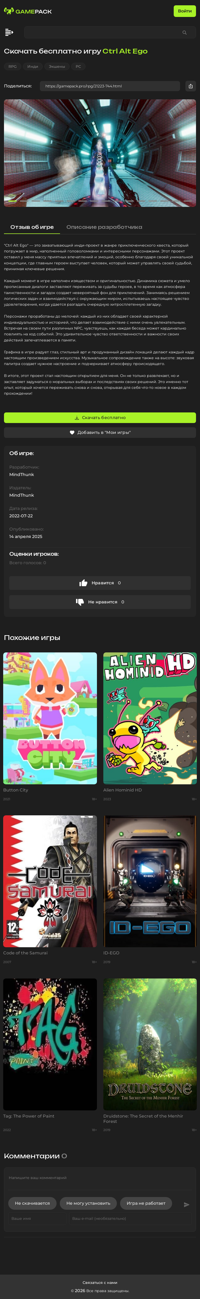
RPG (12, 66)
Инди (32, 66)
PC (78, 66)
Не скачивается (32, 1203)
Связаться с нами (100, 1282)
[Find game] (184, 32)
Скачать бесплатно (100, 417)
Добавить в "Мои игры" (100, 432)
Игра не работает (146, 1203)
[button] (189, 153)
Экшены (57, 66)
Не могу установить (88, 1203)
